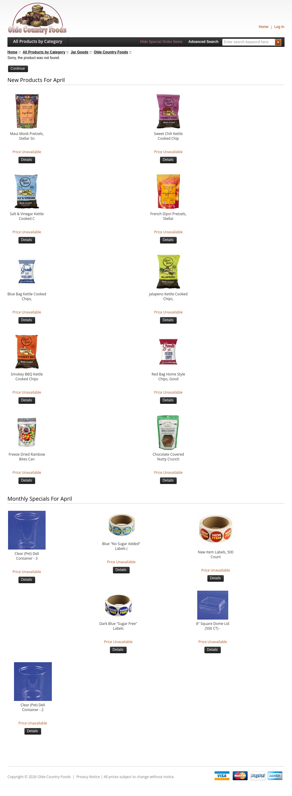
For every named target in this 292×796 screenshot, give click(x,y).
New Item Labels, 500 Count (215, 554)
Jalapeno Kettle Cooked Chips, (168, 296)
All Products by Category (37, 41)
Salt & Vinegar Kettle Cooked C (27, 216)
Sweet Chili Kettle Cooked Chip (168, 136)
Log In (279, 27)
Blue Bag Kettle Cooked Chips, (26, 296)
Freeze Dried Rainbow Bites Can (27, 457)
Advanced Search (203, 42)
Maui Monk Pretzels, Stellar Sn (27, 136)
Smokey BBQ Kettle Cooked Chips (27, 376)
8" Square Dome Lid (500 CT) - (212, 626)
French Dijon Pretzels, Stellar (168, 216)
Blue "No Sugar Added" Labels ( (121, 546)
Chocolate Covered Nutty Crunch (168, 457)
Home (263, 27)
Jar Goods (79, 52)
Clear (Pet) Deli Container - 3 (27, 556)
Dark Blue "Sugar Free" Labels (118, 626)
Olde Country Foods (111, 52)
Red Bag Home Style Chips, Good (168, 376)
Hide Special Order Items (161, 42)
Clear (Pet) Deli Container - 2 (33, 707)
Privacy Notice (88, 776)
